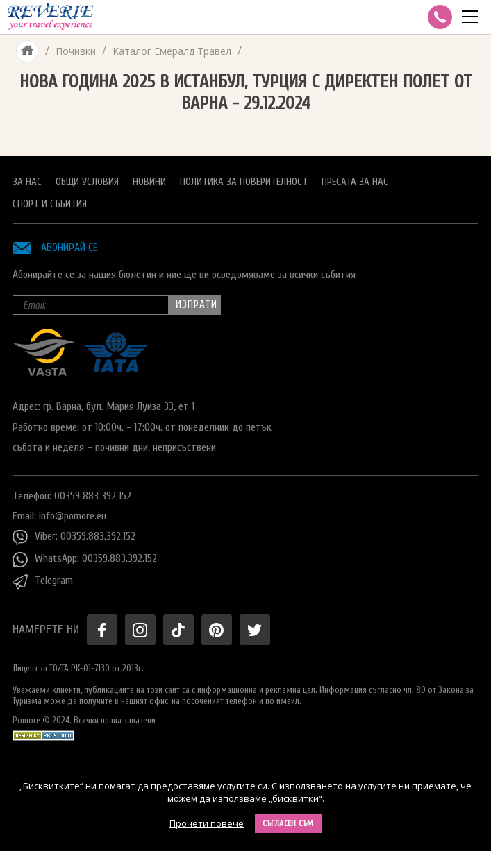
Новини (149, 182)
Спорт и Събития (50, 204)
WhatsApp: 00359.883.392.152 (85, 559)
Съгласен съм (288, 823)
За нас (27, 182)
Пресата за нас (355, 182)
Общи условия (87, 182)
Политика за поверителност (244, 182)
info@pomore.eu (72, 516)
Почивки (76, 51)
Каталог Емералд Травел (172, 51)
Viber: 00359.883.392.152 (74, 537)
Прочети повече (206, 823)
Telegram (43, 582)
